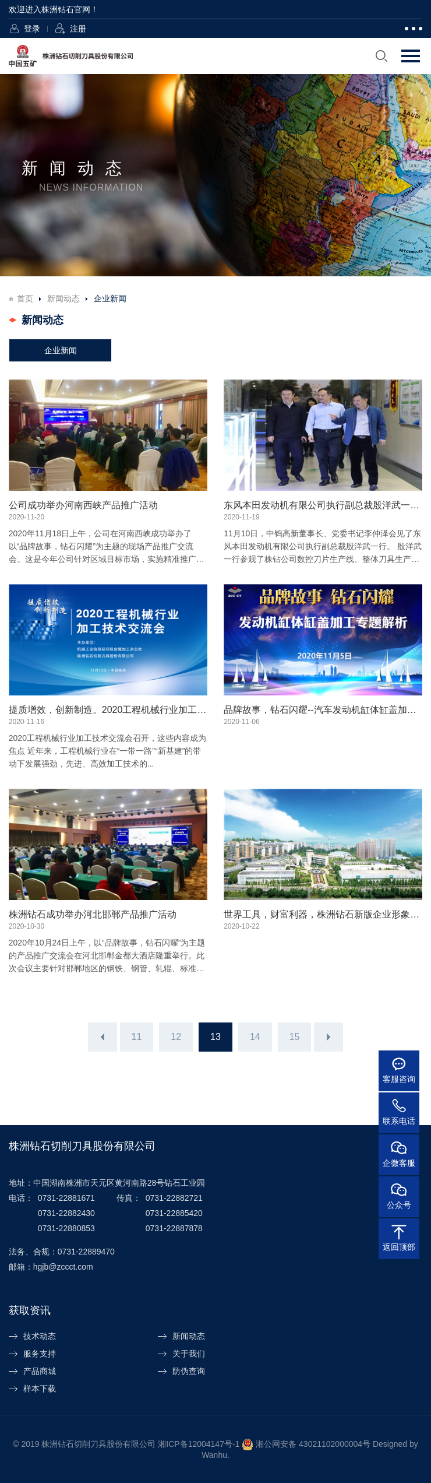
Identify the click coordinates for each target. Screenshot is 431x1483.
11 (137, 1037)
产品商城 (39, 1371)
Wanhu (214, 1455)
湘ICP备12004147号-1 (198, 1443)
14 (255, 1037)
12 (176, 1037)
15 (294, 1037)
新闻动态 (63, 298)
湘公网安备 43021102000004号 (313, 1443)
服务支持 (39, 1353)
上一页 (102, 1037)
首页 (25, 298)
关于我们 (188, 1353)
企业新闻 (60, 350)
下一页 (328, 1037)
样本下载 (39, 1388)
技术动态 (39, 1336)
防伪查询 (188, 1371)
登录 (32, 28)
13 (215, 1037)
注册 (78, 28)
